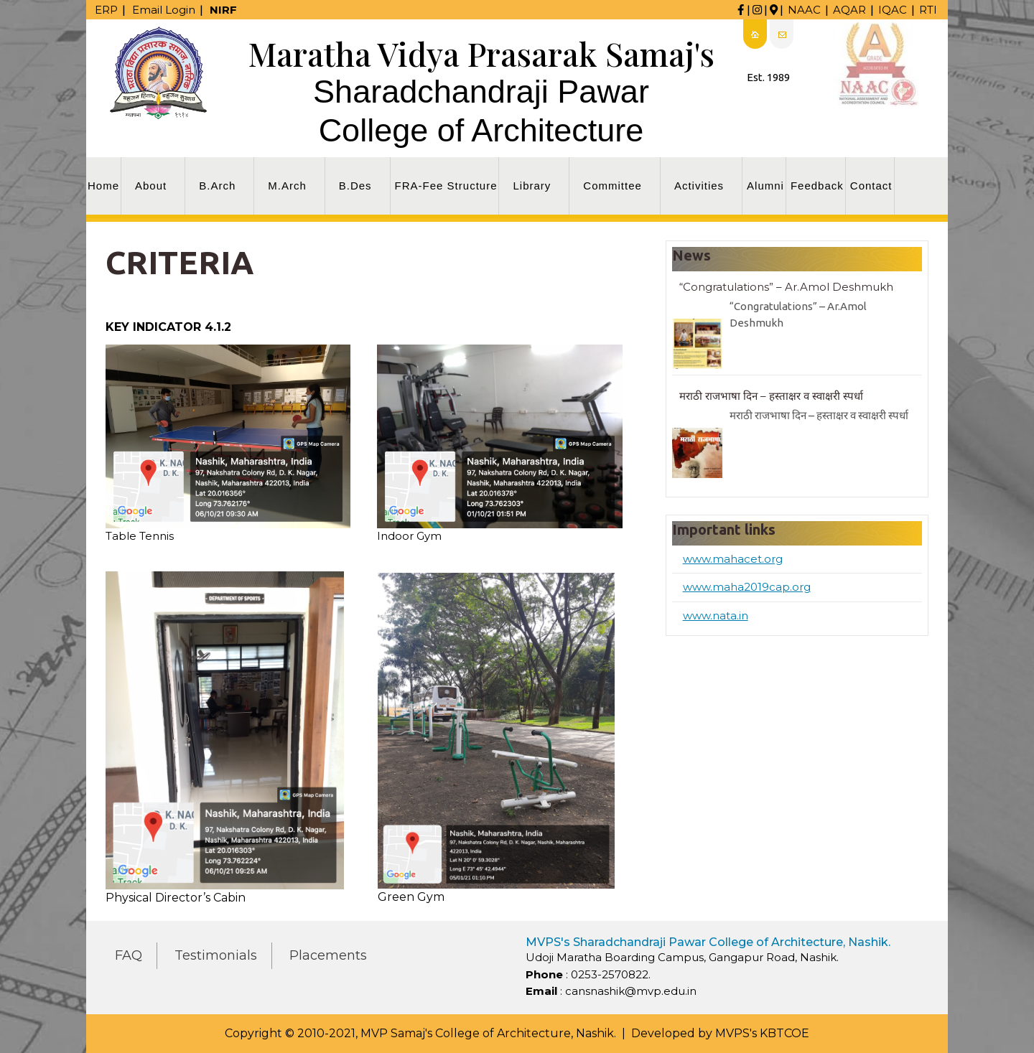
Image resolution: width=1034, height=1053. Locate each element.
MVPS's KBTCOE (762, 1033)
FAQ (128, 955)
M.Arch (287, 185)
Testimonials (215, 955)
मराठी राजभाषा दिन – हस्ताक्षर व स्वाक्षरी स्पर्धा (771, 396)
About (151, 185)
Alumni (765, 185)
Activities (699, 185)
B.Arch (217, 185)
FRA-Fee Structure (446, 185)
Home (103, 185)
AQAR (849, 10)
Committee (612, 185)
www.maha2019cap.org (747, 587)
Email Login (163, 10)
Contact (871, 185)
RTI (928, 10)
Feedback (817, 185)
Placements (328, 955)
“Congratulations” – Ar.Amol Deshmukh (786, 287)
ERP (106, 10)
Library (532, 185)
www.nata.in (715, 615)
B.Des (355, 185)
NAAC (804, 10)
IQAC (892, 10)
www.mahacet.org (733, 559)
